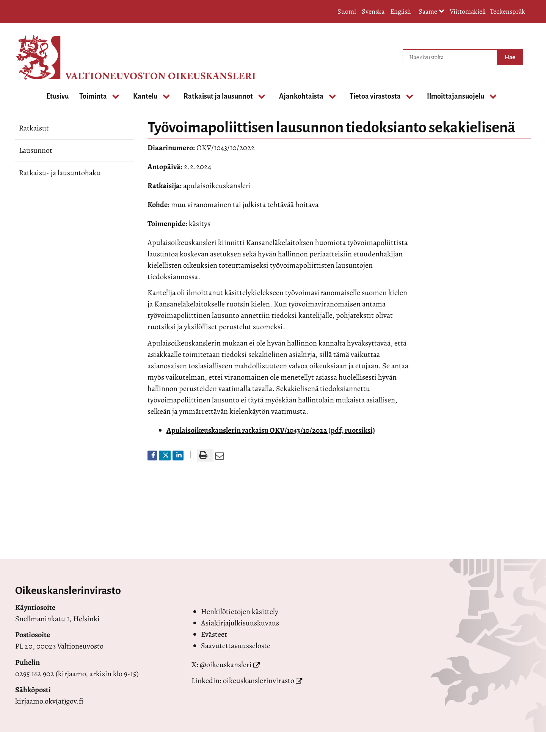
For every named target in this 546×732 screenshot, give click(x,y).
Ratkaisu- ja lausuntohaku (59, 173)
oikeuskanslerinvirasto (258, 680)
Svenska (373, 11)
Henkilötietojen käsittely (239, 611)
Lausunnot (35, 150)
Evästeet (214, 634)
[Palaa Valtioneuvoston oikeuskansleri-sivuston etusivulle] (45, 57)
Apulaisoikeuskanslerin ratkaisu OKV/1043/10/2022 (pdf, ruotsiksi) (270, 430)
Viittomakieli (468, 11)
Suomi (346, 11)
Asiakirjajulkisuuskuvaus (240, 623)
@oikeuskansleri (226, 665)
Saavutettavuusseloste (235, 646)
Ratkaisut (34, 128)
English (400, 11)
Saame (431, 12)
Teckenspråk (507, 11)
